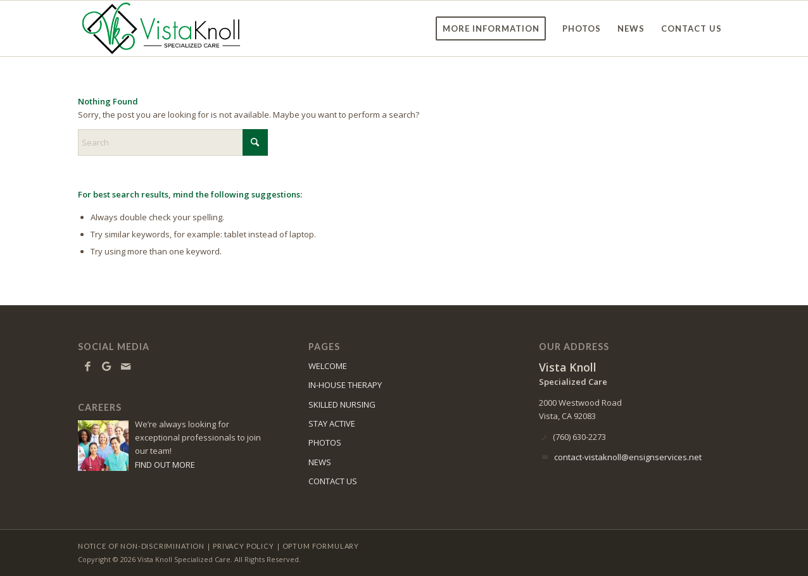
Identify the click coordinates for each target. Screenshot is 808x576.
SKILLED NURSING (342, 404)
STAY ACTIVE (331, 423)
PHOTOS (324, 442)
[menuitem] (491, 28)
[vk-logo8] (165, 28)
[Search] (173, 142)
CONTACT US (332, 481)
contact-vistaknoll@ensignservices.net (628, 457)
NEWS (319, 462)
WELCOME (327, 366)
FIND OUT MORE (165, 464)
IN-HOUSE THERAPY (345, 385)
